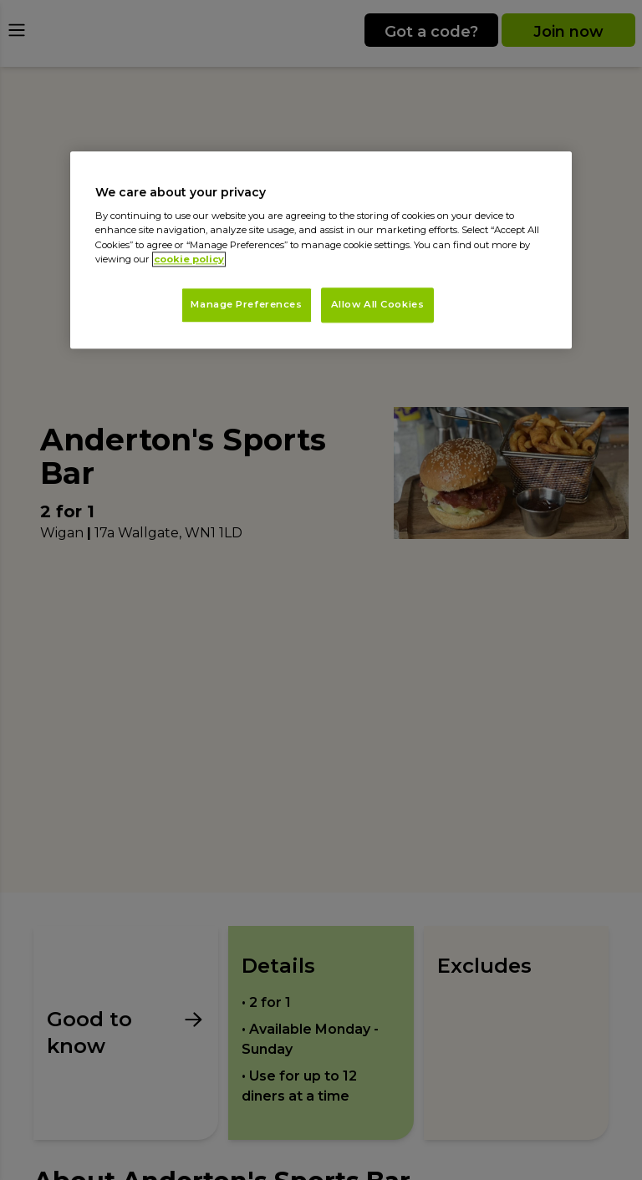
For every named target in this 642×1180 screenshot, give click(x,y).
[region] (321, 249)
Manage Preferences (246, 304)
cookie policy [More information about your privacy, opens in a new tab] (189, 259)
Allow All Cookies (378, 304)
